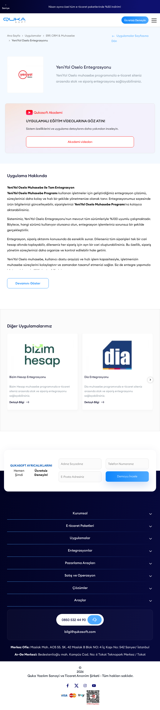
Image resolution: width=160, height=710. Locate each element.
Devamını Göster (27, 283)
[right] (150, 380)
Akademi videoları (80, 142)
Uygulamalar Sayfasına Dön (130, 38)
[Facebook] (67, 685)
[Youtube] (94, 685)
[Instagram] (85, 685)
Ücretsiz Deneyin (135, 20)
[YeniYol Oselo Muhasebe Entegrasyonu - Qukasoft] (14, 20)
